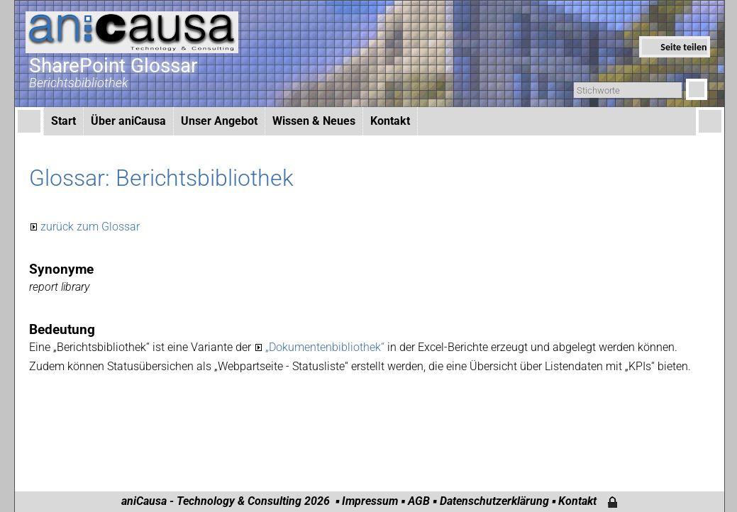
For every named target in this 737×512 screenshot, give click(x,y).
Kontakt (390, 121)
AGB (419, 501)
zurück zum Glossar (90, 226)
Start (63, 121)
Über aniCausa (128, 121)
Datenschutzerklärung (494, 501)
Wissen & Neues (313, 121)
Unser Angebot (219, 121)
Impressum (370, 501)
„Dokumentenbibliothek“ (326, 347)
